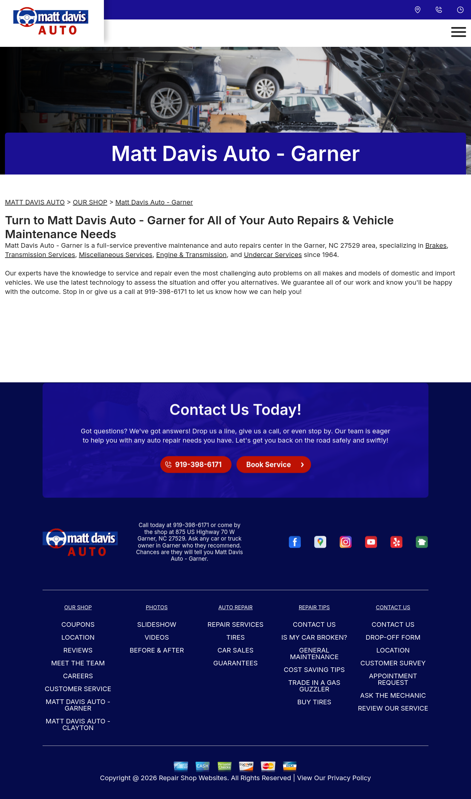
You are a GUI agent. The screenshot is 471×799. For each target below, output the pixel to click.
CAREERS (78, 676)
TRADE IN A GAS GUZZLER (314, 686)
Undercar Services (273, 255)
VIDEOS (156, 637)
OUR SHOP (90, 202)
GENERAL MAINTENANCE (314, 653)
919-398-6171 (165, 292)
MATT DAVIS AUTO (35, 202)
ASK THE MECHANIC (393, 695)
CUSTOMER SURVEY (393, 663)
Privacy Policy (349, 778)
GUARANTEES (235, 663)
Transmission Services (40, 255)
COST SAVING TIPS (314, 670)
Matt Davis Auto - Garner (154, 202)
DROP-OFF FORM (392, 637)
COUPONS (78, 624)
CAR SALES (235, 650)
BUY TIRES (314, 702)
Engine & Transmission (191, 255)
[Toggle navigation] (458, 32)
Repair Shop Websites (193, 778)
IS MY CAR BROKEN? (314, 637)
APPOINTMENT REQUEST (393, 679)
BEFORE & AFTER (157, 650)
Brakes (436, 245)
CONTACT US (314, 624)
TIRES (235, 637)
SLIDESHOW (156, 624)
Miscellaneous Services (115, 255)
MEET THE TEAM (78, 663)
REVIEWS (78, 650)
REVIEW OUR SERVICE (393, 708)
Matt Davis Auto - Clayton (78, 724)
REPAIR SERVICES (235, 624)
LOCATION (78, 637)
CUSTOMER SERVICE (78, 689)
